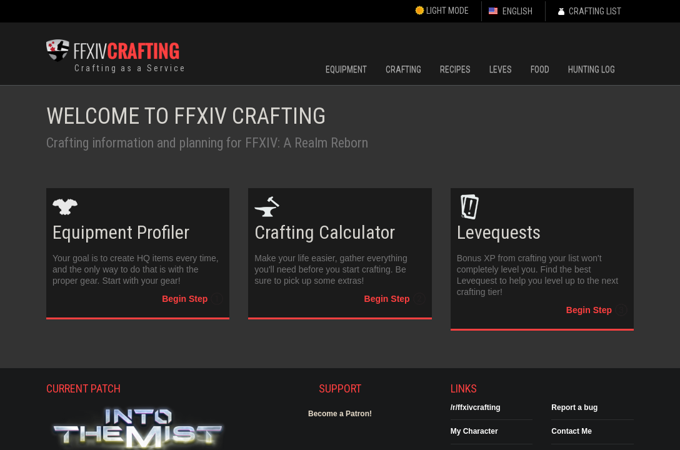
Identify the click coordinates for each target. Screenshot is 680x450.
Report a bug (574, 407)
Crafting (403, 69)
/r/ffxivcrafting (476, 407)
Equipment (346, 69)
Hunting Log (591, 69)
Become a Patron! (340, 413)
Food (540, 69)
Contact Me (571, 431)
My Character (474, 431)
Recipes (455, 69)
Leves (500, 69)
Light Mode (442, 11)
